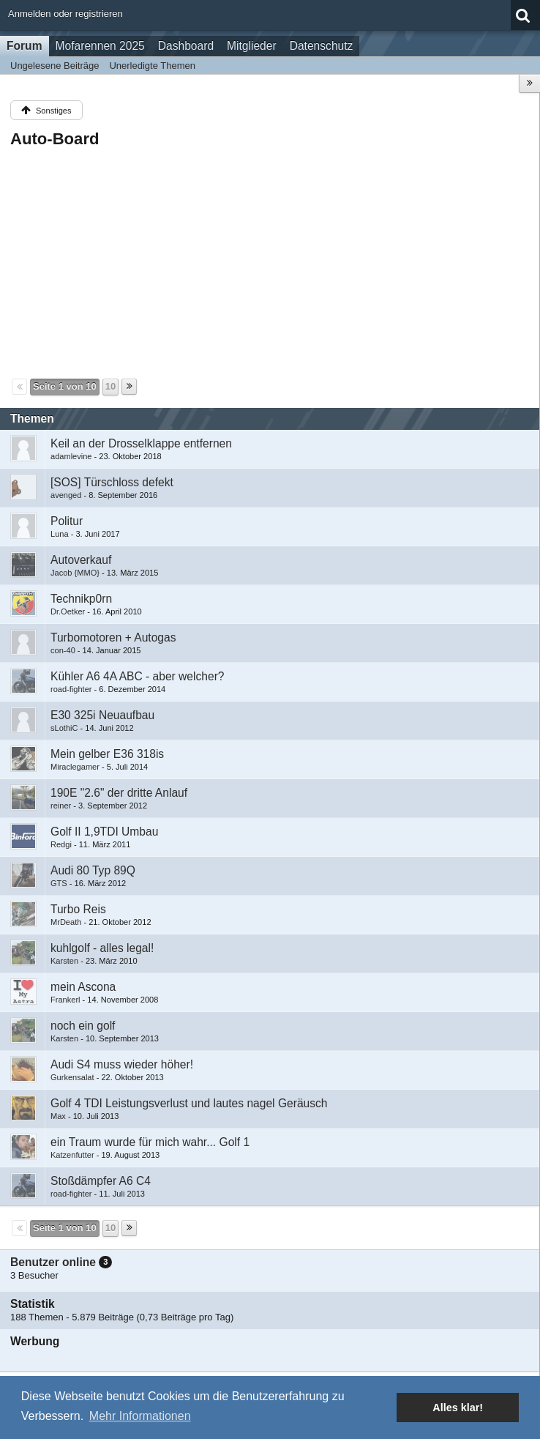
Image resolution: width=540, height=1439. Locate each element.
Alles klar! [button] (457, 1407)
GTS (58, 883)
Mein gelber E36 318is (107, 754)
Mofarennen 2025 (100, 46)
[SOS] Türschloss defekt (111, 482)
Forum (24, 46)
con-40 (62, 650)
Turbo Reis (78, 909)
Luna (59, 533)
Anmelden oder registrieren (65, 13)
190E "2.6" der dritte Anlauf (118, 793)
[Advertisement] (269, 262)
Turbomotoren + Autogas (113, 637)
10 (110, 386)
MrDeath (65, 922)
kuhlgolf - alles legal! (102, 948)
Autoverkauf (80, 560)
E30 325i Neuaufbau (102, 715)
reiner (60, 805)
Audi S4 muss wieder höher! (121, 1064)
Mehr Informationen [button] (140, 1416)
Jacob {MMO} (75, 572)
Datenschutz (321, 46)
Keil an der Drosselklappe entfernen (141, 443)
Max (58, 1116)
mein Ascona (83, 987)
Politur (66, 521)
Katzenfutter (72, 1154)
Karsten (64, 960)
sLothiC (64, 728)
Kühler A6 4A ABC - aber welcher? (137, 676)
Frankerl (65, 999)
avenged (65, 495)
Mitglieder (252, 46)
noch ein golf (82, 1025)
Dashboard (186, 46)
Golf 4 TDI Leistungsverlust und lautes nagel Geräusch (189, 1103)
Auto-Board (55, 139)
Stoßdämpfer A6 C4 (100, 1181)
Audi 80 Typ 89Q (92, 870)
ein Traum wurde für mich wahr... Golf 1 (150, 1142)
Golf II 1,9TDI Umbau (104, 831)
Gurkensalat (72, 1077)
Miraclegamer (75, 766)
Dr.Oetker (67, 611)
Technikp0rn (81, 598)
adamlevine (71, 456)
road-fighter (71, 689)
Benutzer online (53, 1262)
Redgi (61, 844)
